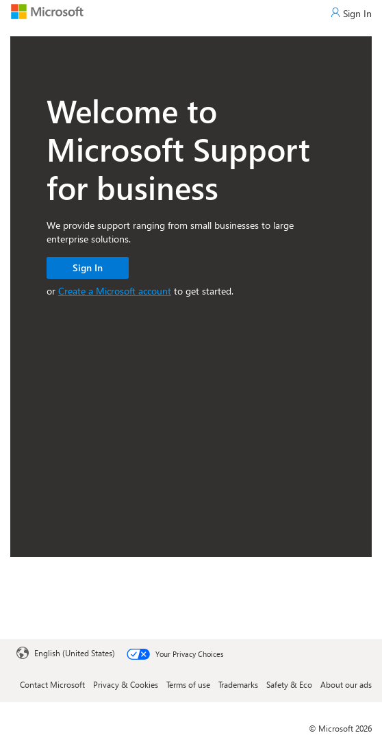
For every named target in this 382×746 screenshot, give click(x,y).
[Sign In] (351, 13)
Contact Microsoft (52, 684)
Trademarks (238, 684)
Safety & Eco (289, 684)
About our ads (346, 684)
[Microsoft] (47, 11)
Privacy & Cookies (125, 684)
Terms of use (188, 684)
